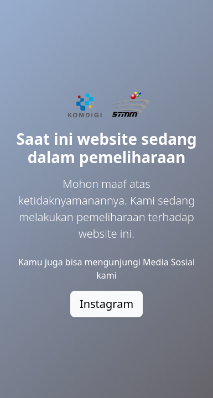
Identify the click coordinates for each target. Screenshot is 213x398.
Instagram (106, 303)
